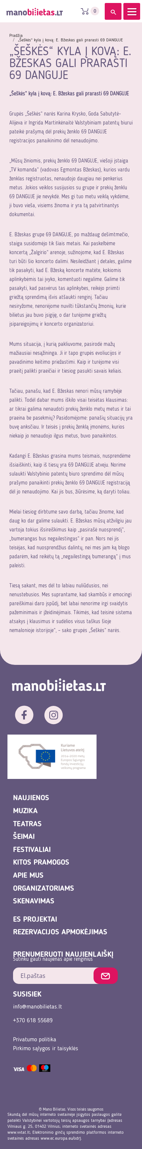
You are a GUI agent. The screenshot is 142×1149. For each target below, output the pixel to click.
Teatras (27, 824)
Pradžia (16, 36)
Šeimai (24, 837)
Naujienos (31, 798)
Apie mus (28, 876)
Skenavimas (33, 901)
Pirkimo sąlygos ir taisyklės (45, 1049)
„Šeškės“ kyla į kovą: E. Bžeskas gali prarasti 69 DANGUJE (70, 40)
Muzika (25, 811)
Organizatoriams (43, 889)
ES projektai (35, 920)
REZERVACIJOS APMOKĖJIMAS (60, 932)
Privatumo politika (34, 1040)
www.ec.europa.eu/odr (60, 1138)
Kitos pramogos (41, 863)
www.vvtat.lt (18, 1132)
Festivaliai (32, 850)
